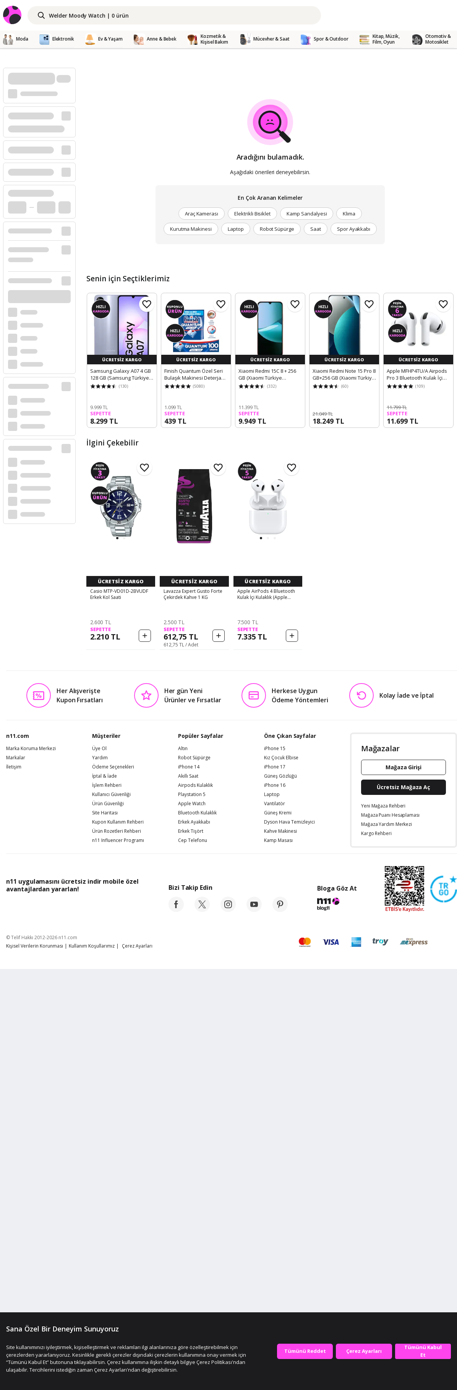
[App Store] (29, 1300)
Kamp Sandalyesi (307, 213)
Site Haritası (105, 1207)
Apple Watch (192, 1198)
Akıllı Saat (188, 1170)
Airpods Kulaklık (195, 1179)
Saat (315, 228)
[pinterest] (280, 1304)
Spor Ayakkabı (353, 228)
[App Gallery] (120, 1300)
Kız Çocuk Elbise (281, 1152)
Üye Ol (99, 1143)
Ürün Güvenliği (108, 1198)
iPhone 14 (188, 1161)
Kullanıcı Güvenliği (111, 1189)
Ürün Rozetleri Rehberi (116, 1225)
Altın (183, 1143)
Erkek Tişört (190, 1225)
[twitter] (202, 1304)
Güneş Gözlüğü (280, 1170)
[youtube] (254, 1304)
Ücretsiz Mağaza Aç (403, 1181)
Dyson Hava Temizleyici (289, 1216)
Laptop (236, 228)
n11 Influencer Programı (118, 1235)
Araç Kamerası (201, 213)
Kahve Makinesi (280, 1225)
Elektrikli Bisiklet (252, 213)
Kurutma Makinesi (191, 228)
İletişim (13, 1161)
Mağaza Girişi (403, 1161)
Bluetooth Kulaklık (197, 1207)
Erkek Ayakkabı (194, 1216)
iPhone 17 (274, 1161)
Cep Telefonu (192, 1235)
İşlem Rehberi (107, 1179)
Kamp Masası (278, 1235)
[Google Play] (76, 1300)
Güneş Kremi (278, 1207)
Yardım (100, 1152)
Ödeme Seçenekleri (113, 1161)
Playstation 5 (192, 1189)
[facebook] (176, 1304)
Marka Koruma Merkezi (31, 1143)
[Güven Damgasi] (443, 1283)
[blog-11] (337, 1299)
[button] (117, 538)
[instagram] (228, 1304)
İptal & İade (104, 1170)
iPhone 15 (274, 1143)
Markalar (15, 1152)
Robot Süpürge (277, 228)
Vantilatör (274, 1198)
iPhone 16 (274, 1179)
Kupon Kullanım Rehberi (118, 1216)
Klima (349, 213)
